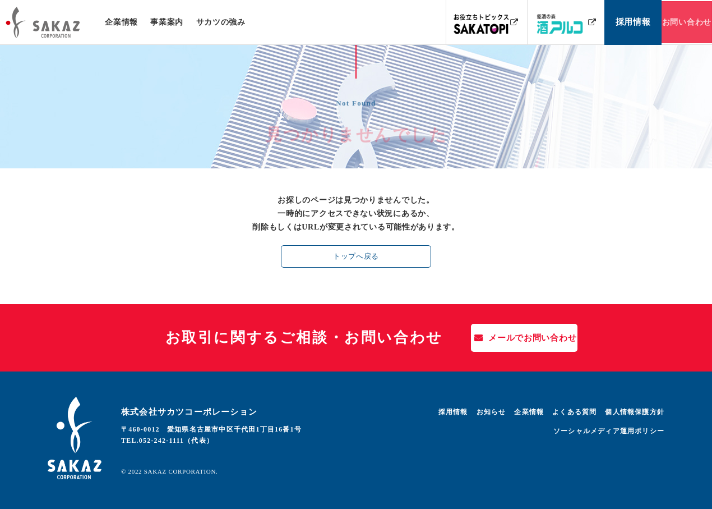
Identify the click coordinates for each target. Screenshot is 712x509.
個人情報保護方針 (634, 412)
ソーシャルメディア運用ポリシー (608, 431)
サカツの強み (220, 22)
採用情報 (453, 412)
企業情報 (121, 22)
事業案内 (166, 22)
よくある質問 (574, 412)
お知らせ (491, 412)
